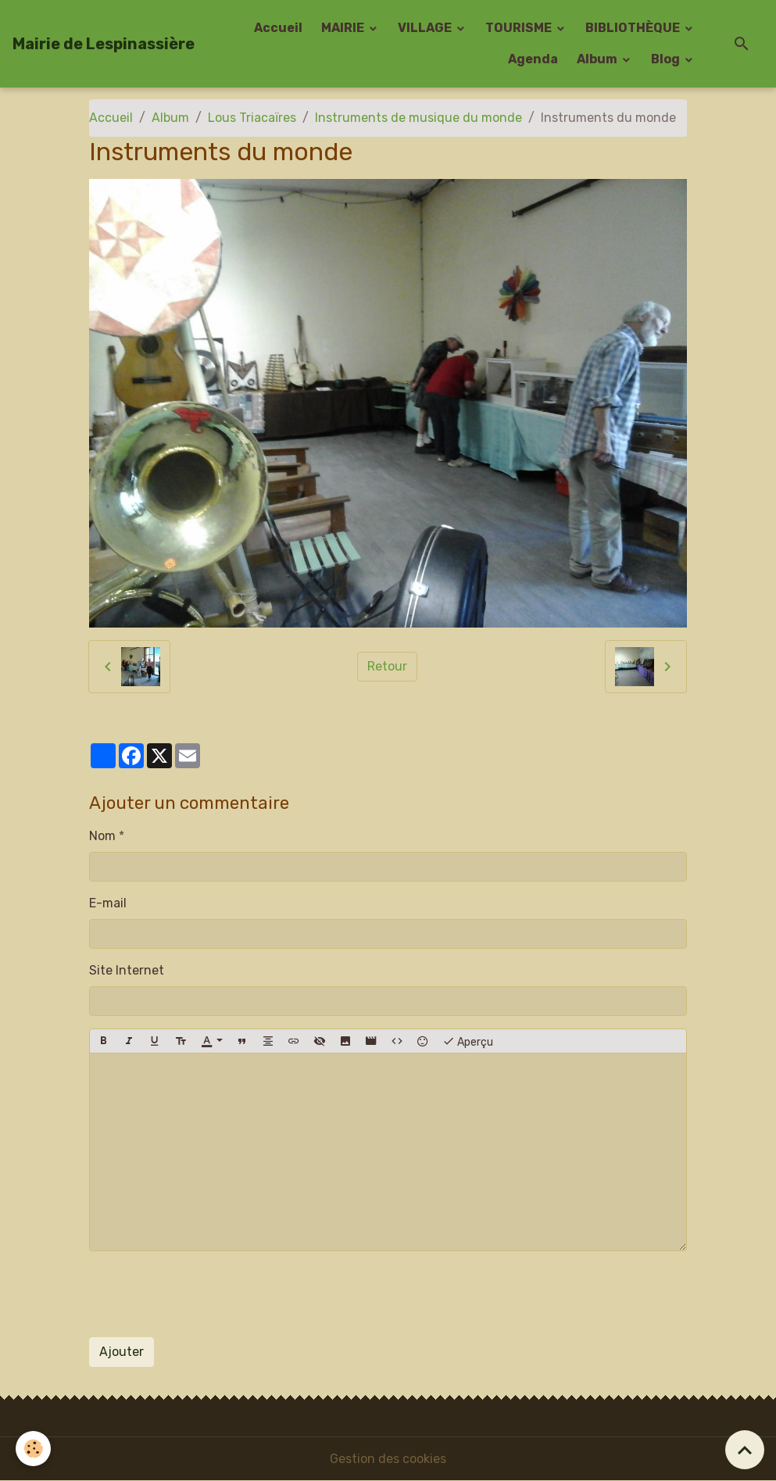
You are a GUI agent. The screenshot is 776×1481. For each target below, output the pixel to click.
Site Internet (126, 970)
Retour (387, 666)
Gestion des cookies (388, 1458)
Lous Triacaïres (252, 117)
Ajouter (121, 1351)
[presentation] (208, 1294)
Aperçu (467, 1041)
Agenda (533, 59)
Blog (666, 59)
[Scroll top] (744, 1449)
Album (598, 59)
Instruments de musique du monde (418, 117)
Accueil (278, 27)
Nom (102, 835)
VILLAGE (426, 27)
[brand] (104, 43)
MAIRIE (344, 27)
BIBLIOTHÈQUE (633, 27)
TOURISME (519, 27)
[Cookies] (33, 1448)
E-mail (108, 903)
